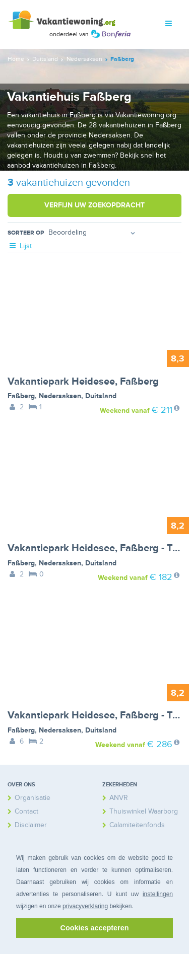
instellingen (158, 894)
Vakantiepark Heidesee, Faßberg (83, 382)
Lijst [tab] (20, 246)
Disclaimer (31, 825)
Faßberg (21, 396)
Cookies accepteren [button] (94, 928)
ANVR (118, 797)
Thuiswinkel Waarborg (143, 811)
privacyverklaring (85, 906)
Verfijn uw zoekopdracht (94, 205)
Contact (26, 811)
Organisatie (32, 797)
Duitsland (100, 396)
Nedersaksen (60, 396)
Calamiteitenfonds (137, 825)
